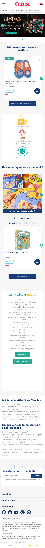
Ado (33, 223)
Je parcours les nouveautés (21, 103)
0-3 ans (12, 223)
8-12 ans (27, 223)
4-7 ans (19, 223)
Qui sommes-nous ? (22, 362)
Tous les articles (22, 277)
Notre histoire (22, 355)
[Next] (42, 25)
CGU (39, 480)
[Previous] (3, 25)
